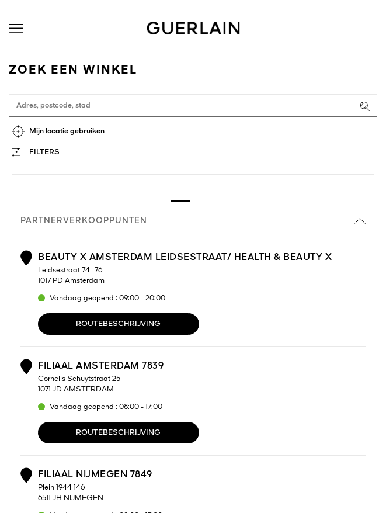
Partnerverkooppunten (193, 221)
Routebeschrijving (118, 324)
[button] (16, 28)
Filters (44, 152)
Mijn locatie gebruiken (67, 131)
